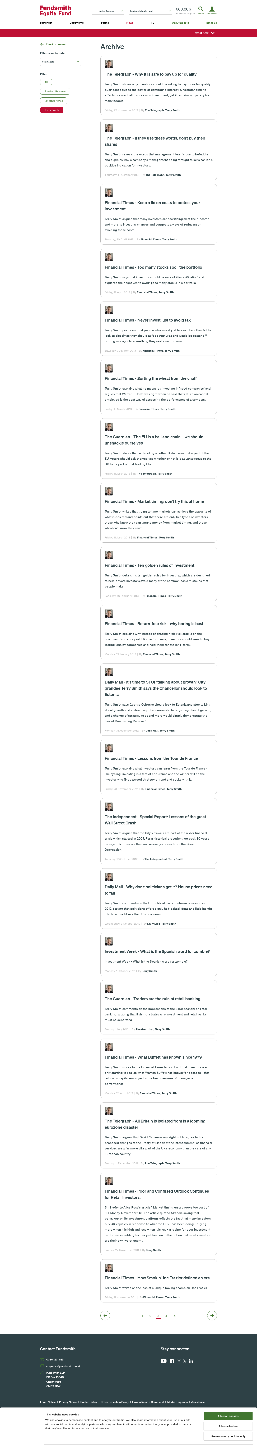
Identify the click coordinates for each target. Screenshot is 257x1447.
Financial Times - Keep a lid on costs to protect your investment (152, 205)
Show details (181, 1440)
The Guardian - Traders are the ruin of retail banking (152, 998)
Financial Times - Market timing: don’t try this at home (154, 501)
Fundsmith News (55, 91)
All (46, 82)
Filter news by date (52, 53)
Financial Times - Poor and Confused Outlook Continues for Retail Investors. (157, 1194)
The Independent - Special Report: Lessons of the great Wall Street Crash (155, 819)
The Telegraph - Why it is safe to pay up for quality (151, 74)
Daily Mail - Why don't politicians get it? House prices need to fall (159, 889)
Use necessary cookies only (228, 1425)
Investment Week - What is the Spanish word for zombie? (157, 951)
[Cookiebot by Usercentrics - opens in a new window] (22, 1440)
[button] (108, 11)
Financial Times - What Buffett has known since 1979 (153, 1056)
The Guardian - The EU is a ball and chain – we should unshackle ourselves (154, 439)
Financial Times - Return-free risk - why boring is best (154, 623)
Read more (159, 85)
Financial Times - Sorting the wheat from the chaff (151, 378)
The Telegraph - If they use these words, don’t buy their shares (155, 141)
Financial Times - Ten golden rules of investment (149, 565)
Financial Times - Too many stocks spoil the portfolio (153, 267)
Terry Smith (51, 110)
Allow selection (228, 1414)
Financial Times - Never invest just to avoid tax (148, 319)
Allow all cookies (228, 1404)
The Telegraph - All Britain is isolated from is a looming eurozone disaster (155, 1124)
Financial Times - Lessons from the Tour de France (151, 758)
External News (53, 100)
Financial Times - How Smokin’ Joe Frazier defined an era (157, 1277)
